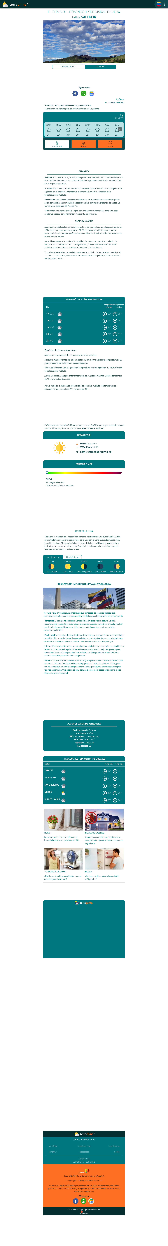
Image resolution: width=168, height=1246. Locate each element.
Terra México (114, 1146)
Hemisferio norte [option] (53, 557)
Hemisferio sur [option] (73, 557)
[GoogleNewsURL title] (92, 93)
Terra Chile (53, 1146)
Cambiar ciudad (68, 66)
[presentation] (120, 129)
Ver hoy (100, 66)
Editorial (90, 1161)
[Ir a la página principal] (15, 4)
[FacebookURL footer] (76, 1201)
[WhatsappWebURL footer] (83, 1201)
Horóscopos (84, 1151)
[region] (84, 78)
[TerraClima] (159, 4)
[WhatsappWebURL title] (83, 93)
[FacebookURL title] (75, 93)
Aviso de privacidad (85, 1180)
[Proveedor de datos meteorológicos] (84, 1212)
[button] (164, 4)
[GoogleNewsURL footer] (91, 1201)
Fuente (114, 102)
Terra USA (53, 1151)
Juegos (116, 1151)
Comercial (78, 1161)
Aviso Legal (71, 1180)
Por (120, 99)
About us (97, 1180)
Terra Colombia (84, 1146)
